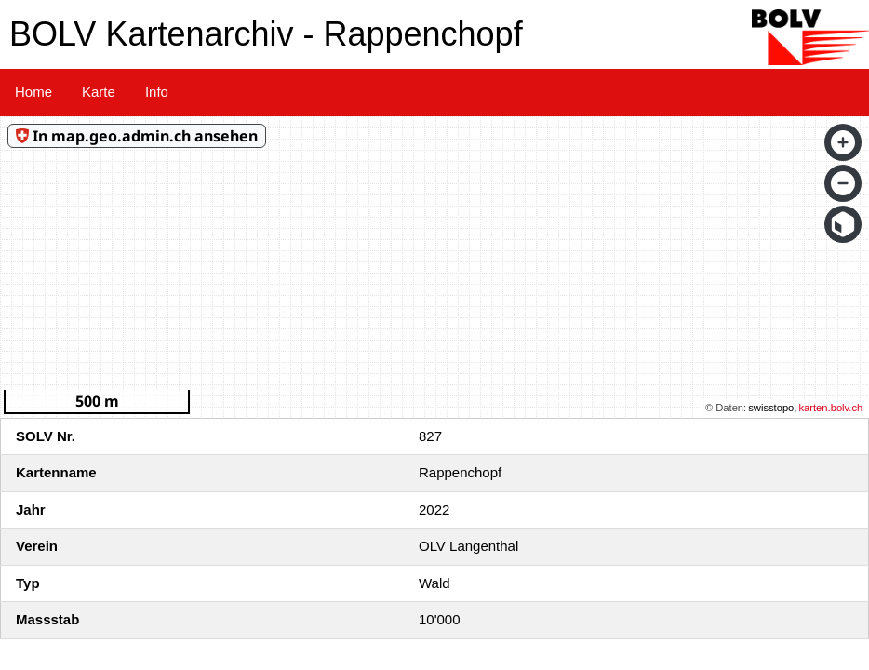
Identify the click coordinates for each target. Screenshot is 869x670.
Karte (98, 92)
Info (156, 92)
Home (33, 92)
